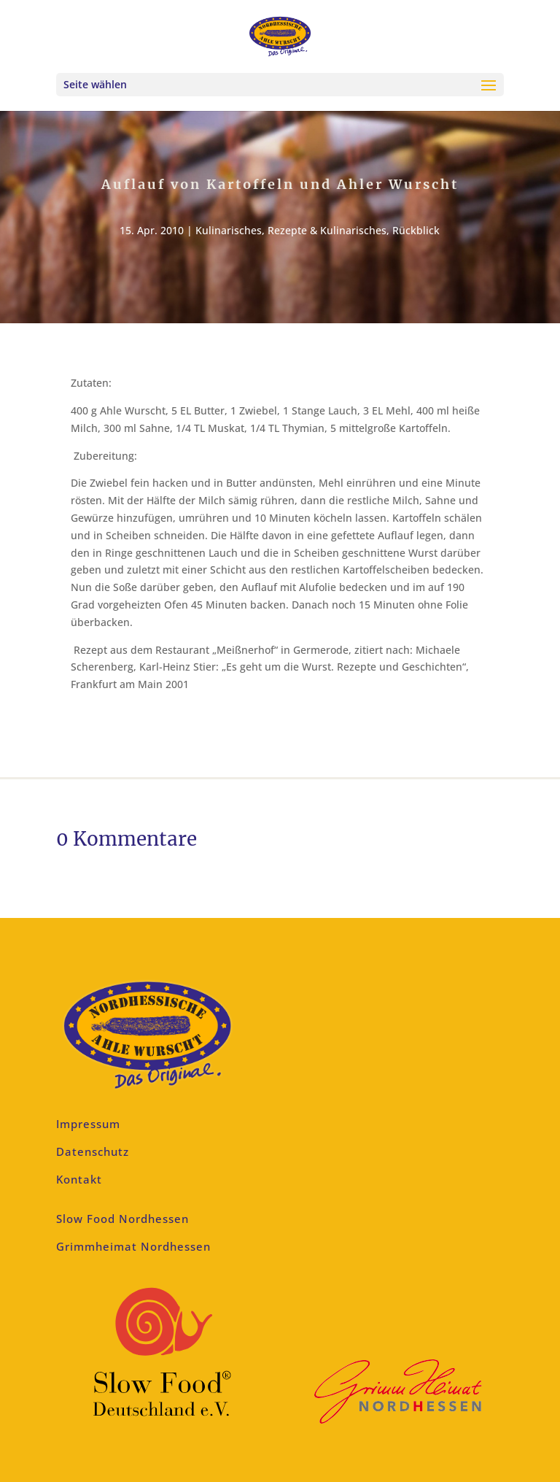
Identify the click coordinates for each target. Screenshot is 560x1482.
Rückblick (416, 230)
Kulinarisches (228, 230)
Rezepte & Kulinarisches (327, 230)
